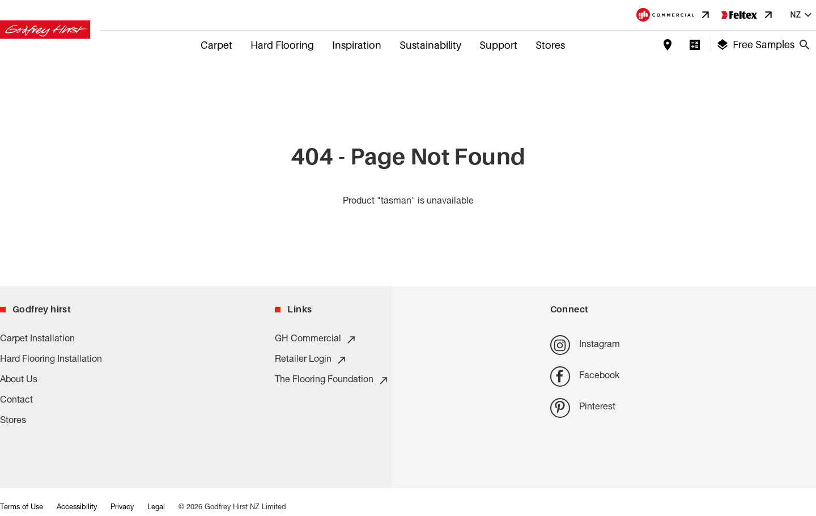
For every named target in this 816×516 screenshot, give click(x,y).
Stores (550, 45)
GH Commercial (316, 339)
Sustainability (430, 45)
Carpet (216, 45)
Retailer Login (311, 360)
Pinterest (582, 408)
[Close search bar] (804, 45)
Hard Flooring (282, 45)
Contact (16, 400)
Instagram (585, 345)
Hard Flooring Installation (51, 360)
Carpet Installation (37, 339)
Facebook (584, 376)
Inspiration (356, 45)
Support (498, 45)
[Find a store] (667, 44)
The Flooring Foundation (332, 380)
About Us (18, 380)
